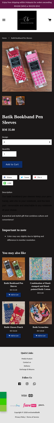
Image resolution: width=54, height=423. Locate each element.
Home (4, 38)
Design (5, 137)
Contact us (27, 362)
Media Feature (27, 359)
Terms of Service (33, 417)
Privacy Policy (20, 417)
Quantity (6, 149)
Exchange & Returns (27, 369)
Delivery (27, 366)
